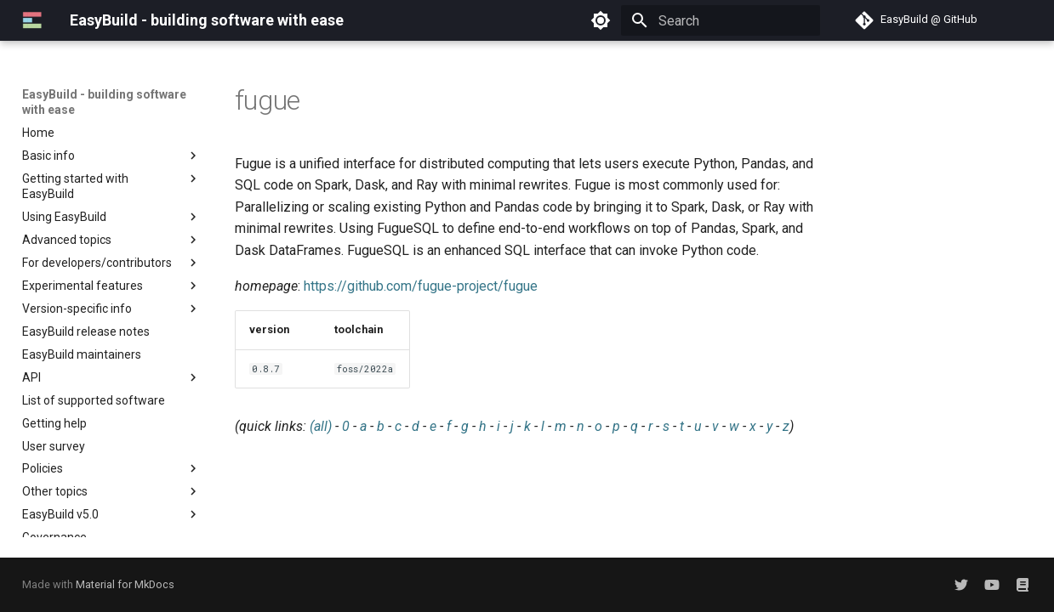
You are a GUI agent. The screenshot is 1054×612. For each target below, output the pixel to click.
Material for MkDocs (125, 584)
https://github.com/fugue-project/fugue (421, 286)
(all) (321, 426)
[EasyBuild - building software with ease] (32, 20)
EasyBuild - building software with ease (104, 102)
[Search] (720, 20)
